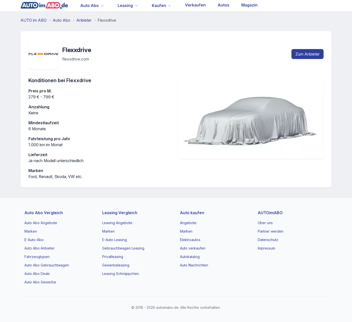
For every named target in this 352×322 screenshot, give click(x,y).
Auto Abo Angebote (40, 223)
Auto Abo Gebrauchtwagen (46, 265)
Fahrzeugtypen (37, 257)
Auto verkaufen (192, 248)
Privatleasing (112, 257)
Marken (30, 231)
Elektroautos (190, 240)
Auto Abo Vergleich (43, 212)
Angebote (188, 223)
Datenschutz (268, 240)
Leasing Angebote (117, 223)
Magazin (249, 4)
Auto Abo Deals (37, 273)
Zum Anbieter (307, 54)
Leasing (125, 5)
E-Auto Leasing (114, 240)
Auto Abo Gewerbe (40, 282)
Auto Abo (89, 5)
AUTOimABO (270, 212)
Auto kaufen (192, 212)
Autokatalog (190, 257)
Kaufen (159, 5)
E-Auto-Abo (34, 240)
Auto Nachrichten (194, 265)
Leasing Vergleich (119, 212)
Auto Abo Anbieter (39, 248)
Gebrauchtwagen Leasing (123, 248)
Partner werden (270, 231)
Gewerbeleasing (115, 265)
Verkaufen (195, 4)
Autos (223, 4)
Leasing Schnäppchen (120, 273)
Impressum (266, 248)
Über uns (265, 223)
